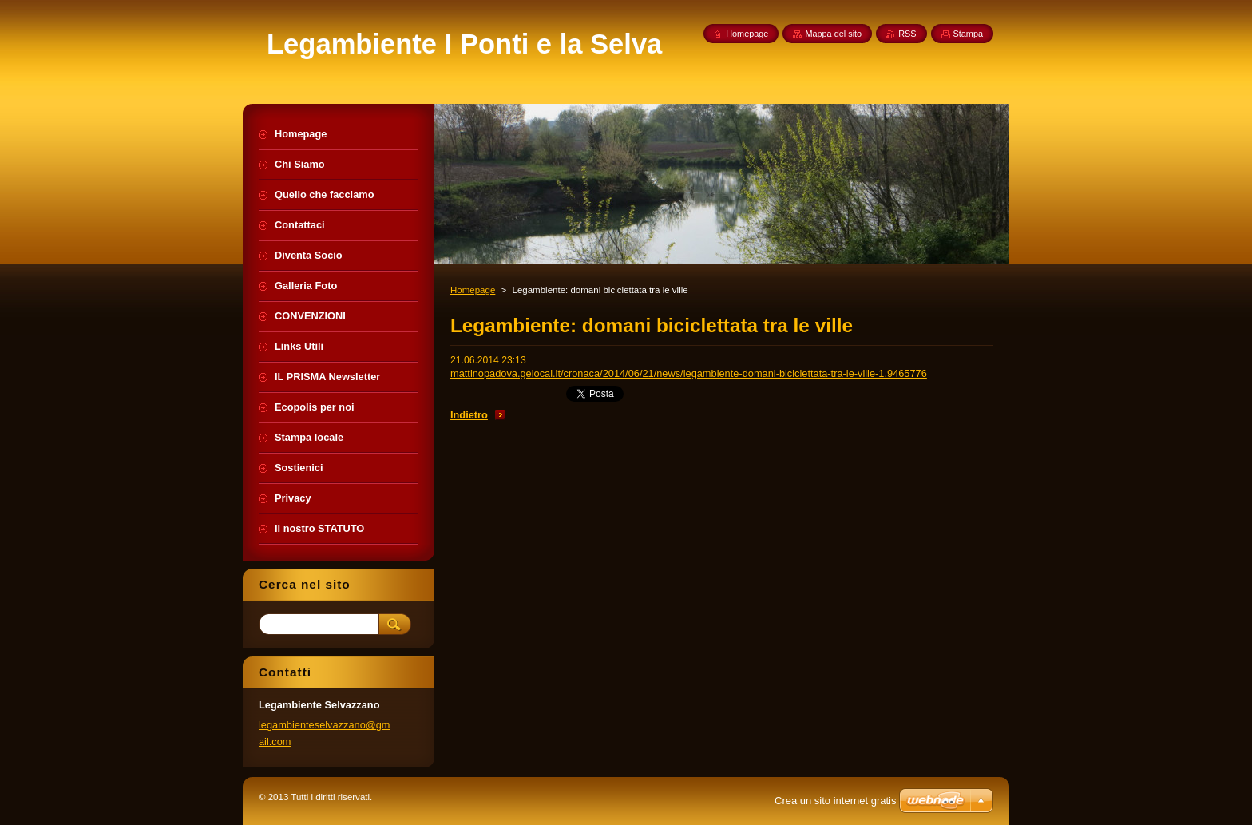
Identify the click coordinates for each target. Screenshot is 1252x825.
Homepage (472, 290)
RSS (907, 33)
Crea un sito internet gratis (835, 801)
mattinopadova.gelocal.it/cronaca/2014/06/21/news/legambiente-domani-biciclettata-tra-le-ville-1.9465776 (688, 373)
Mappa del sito (833, 33)
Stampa (968, 33)
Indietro (469, 415)
